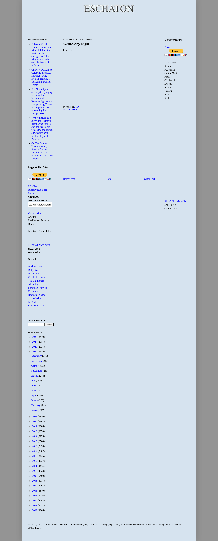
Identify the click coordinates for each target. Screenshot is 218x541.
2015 (35, 446)
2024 (35, 341)
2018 (35, 431)
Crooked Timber (36, 277)
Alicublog (33, 284)
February (36, 405)
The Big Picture (36, 280)
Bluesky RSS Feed (37, 189)
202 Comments (70, 109)
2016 (35, 441)
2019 (35, 426)
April (34, 395)
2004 (35, 500)
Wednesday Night (76, 44)
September (37, 370)
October (35, 365)
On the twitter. (35, 213)
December (36, 355)
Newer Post (69, 178)
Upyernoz (33, 291)
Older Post (149, 178)
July (33, 380)
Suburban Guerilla (37, 288)
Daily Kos (33, 270)
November (37, 361)
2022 (35, 351)
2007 (35, 485)
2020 (35, 421)
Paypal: (168, 47)
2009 (35, 475)
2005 (35, 495)
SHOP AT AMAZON (39, 245)
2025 (35, 336)
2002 (35, 510)
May (33, 390)
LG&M (32, 302)
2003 (35, 505)
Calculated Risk (36, 305)
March (34, 400)
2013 (35, 456)
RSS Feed (33, 186)
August (35, 375)
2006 (35, 490)
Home (109, 178)
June (33, 385)
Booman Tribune (36, 294)
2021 (35, 416)
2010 (35, 471)
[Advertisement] (109, 25)
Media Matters (35, 266)
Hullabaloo (33, 273)
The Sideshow (35, 298)
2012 (35, 461)
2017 (35, 436)
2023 (35, 346)
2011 (35, 466)
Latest (31, 193)
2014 (35, 451)
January (35, 410)
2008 (35, 480)
